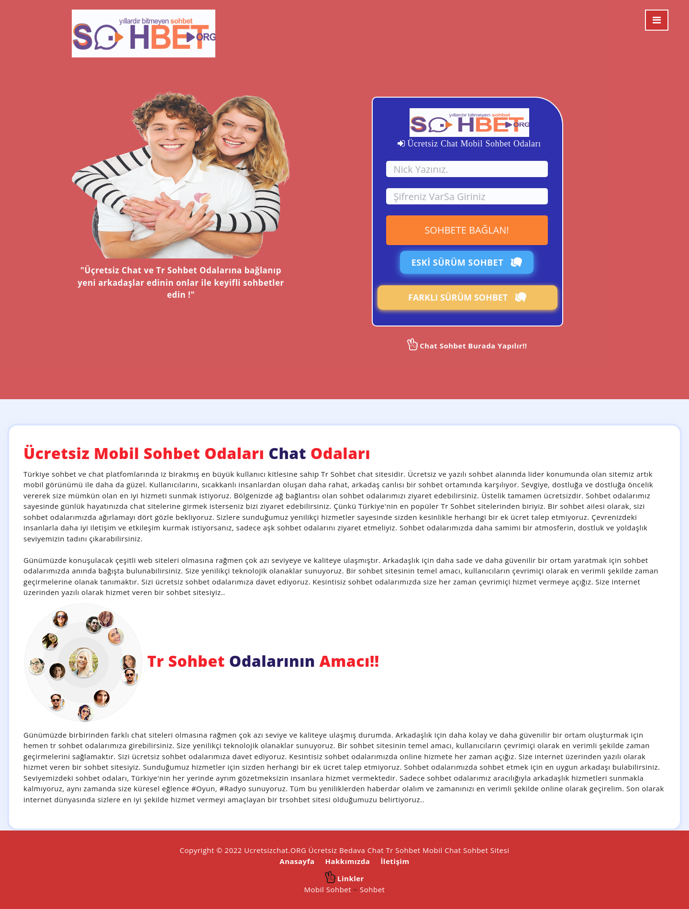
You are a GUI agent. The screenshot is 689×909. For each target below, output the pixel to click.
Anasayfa (296, 861)
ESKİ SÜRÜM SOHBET (466, 262)
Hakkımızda (347, 861)
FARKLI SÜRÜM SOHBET (467, 297)
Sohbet (372, 889)
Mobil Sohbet (328, 889)
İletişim (394, 861)
